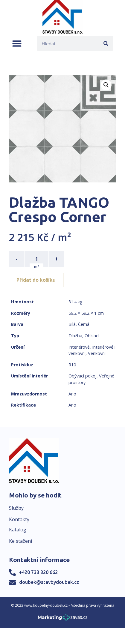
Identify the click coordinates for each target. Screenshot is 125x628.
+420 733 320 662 (38, 572)
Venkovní (97, 353)
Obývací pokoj (82, 376)
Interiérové (79, 347)
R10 (72, 365)
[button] (17, 43)
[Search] (105, 43)
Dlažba (75, 335)
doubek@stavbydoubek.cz (49, 582)
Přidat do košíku (36, 280)
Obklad (92, 335)
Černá (83, 324)
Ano (72, 394)
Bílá (72, 324)
